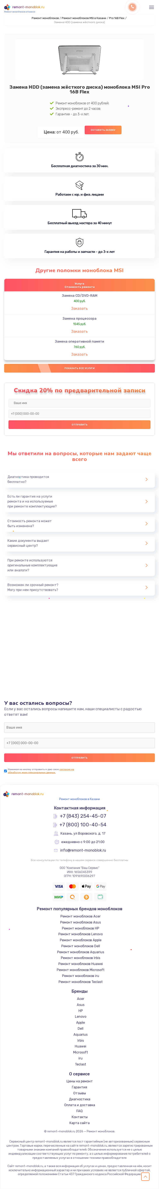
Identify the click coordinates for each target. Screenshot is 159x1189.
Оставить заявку (103, 130)
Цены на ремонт (79, 1081)
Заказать (79, 308)
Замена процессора (79, 318)
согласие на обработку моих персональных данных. (41, 771)
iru (80, 1058)
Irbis (80, 1040)
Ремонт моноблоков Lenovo (80, 934)
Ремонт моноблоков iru (80, 976)
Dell (80, 1029)
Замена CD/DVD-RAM (79, 296)
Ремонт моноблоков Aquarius (80, 952)
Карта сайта (79, 1123)
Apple (80, 1023)
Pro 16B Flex (116, 18)
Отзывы (79, 1093)
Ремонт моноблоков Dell (80, 946)
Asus (80, 1005)
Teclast (80, 1064)
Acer (80, 999)
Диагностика (79, 1099)
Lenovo (80, 1017)
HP (80, 1011)
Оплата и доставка (79, 1105)
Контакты (80, 1117)
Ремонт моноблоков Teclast (81, 982)
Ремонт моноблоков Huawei (80, 964)
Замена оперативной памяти (79, 341)
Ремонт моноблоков (45, 18)
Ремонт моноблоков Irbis (80, 958)
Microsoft (80, 1052)
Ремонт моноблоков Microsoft (81, 970)
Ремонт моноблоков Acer (80, 916)
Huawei (80, 1046)
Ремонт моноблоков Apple (80, 940)
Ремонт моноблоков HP (80, 928)
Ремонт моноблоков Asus (80, 922)
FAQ (79, 1111)
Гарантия (79, 1087)
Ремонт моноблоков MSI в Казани (84, 18)
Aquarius (80, 1035)
